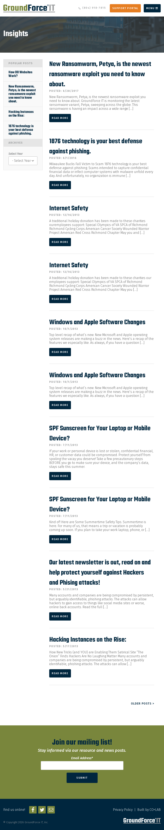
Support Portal (125, 8)
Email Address (82, 758)
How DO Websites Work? (20, 74)
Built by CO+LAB (149, 810)
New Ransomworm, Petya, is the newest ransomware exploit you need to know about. (100, 74)
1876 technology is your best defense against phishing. (21, 130)
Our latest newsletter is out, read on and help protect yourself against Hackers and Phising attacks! (100, 573)
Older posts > (142, 703)
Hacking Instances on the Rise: (87, 640)
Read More (60, 117)
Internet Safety (68, 208)
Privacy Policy (123, 810)
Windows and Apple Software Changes (97, 322)
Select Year (15, 154)
